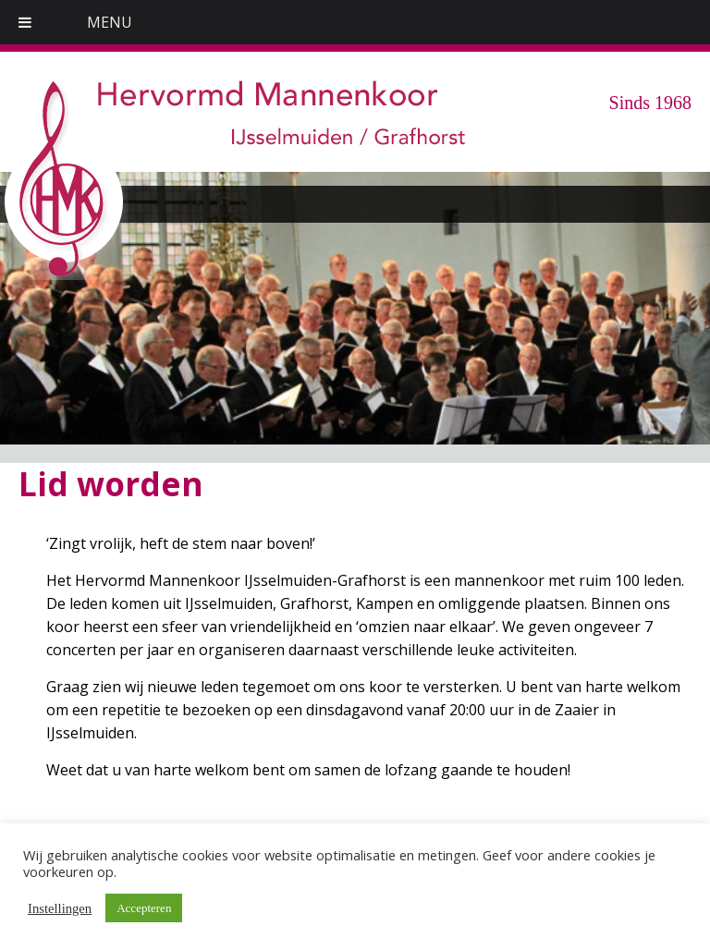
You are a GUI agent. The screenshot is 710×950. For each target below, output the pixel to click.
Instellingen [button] (60, 908)
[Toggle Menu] (25, 22)
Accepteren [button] (143, 908)
